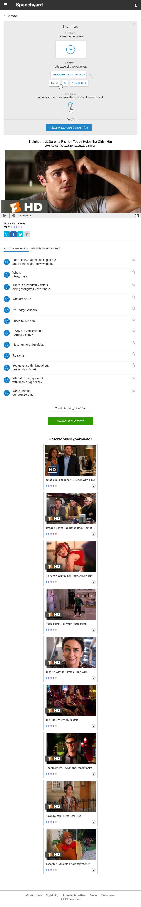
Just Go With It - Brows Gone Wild (66, 672)
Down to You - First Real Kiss (63, 815)
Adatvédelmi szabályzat (74, 895)
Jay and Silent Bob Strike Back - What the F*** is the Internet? (71, 528)
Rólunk (93, 895)
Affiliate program (34, 895)
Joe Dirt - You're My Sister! (62, 720)
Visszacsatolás (108, 895)
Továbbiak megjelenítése (70, 408)
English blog (52, 895)
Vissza (12, 16)
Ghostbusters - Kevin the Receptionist (69, 767)
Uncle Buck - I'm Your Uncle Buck (66, 624)
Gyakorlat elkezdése (70, 421)
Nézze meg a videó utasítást (68, 127)
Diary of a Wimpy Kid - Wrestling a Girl (69, 576)
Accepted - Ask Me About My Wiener (68, 863)
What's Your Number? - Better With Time (70, 480)
